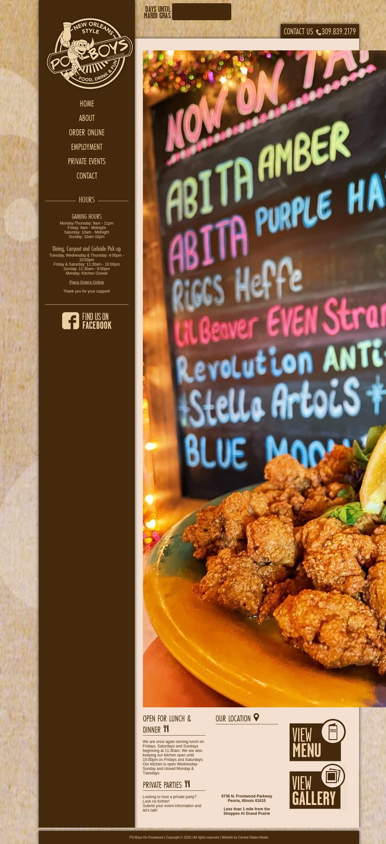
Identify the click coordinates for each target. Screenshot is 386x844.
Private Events (87, 161)
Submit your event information (168, 806)
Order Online (86, 132)
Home (87, 103)
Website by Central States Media (245, 837)
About (86, 118)
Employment (86, 146)
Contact (87, 175)
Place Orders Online (86, 282)
